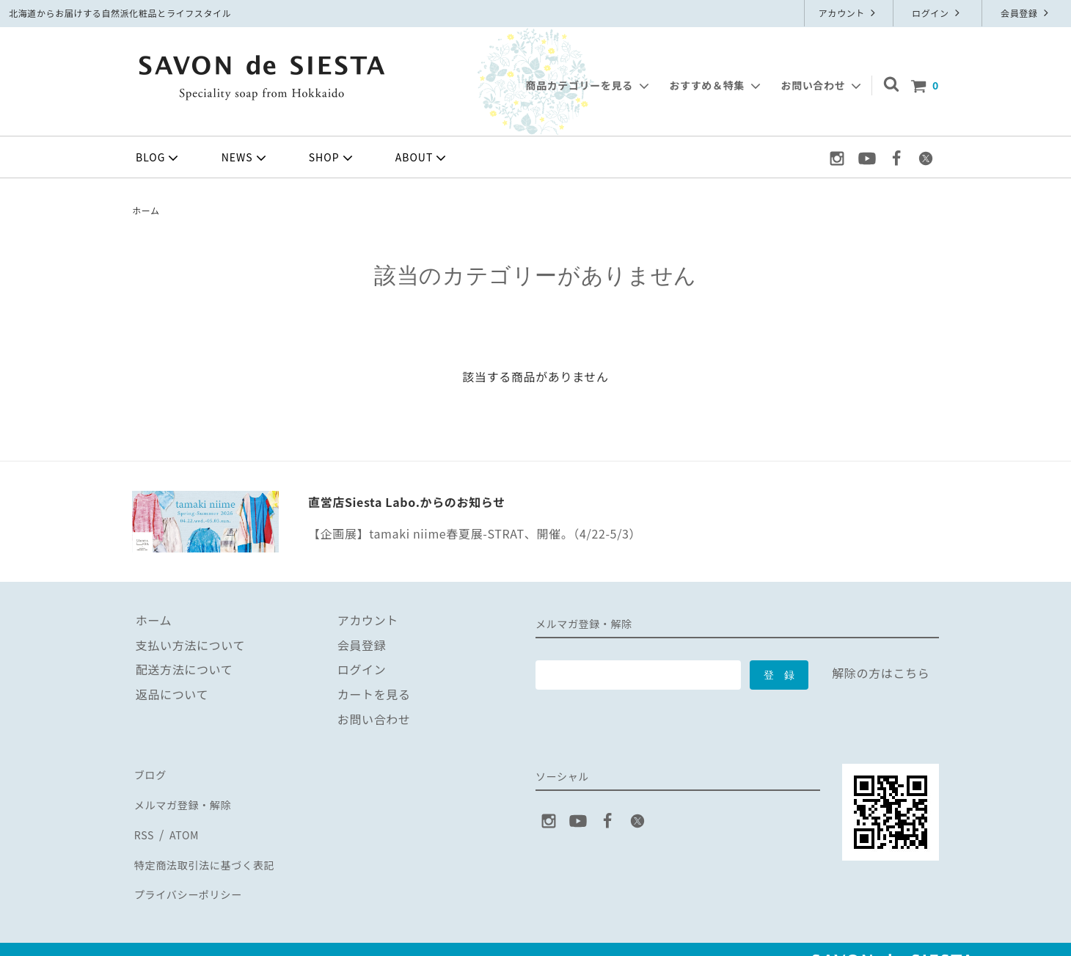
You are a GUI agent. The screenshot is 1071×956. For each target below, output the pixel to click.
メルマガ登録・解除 (187, 797)
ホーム (146, 210)
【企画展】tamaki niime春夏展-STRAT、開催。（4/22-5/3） (474, 533)
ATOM (182, 822)
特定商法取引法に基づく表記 (211, 846)
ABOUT (422, 158)
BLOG (158, 158)
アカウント (849, 13)
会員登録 (1026, 13)
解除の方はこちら (880, 673)
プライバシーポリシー (193, 871)
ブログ (150, 772)
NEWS (245, 158)
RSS (143, 822)
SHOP (332, 158)
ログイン (937, 13)
